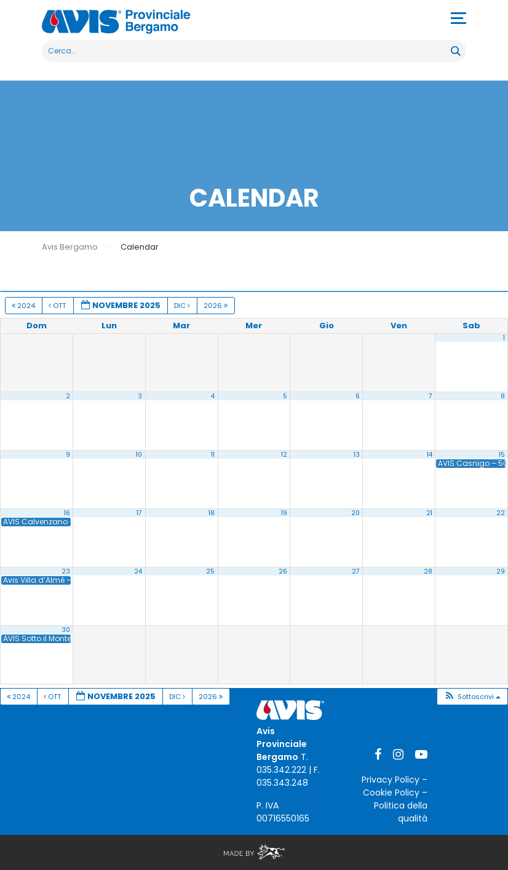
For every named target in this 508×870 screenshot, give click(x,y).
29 (500, 571)
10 (139, 454)
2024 (24, 305)
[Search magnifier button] (455, 51)
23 (66, 571)
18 (211, 513)
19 (284, 513)
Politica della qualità (400, 812)
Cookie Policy (391, 792)
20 (355, 513)
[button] (472, 697)
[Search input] (247, 51)
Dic (183, 305)
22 (500, 513)
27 (356, 571)
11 (213, 454)
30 (66, 630)
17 (139, 513)
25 (210, 571)
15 (502, 454)
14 (429, 454)
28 (428, 571)
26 (283, 571)
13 (357, 454)
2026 (216, 305)
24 (138, 571)
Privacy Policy (390, 779)
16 (67, 513)
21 (429, 513)
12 (284, 454)
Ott (58, 305)
